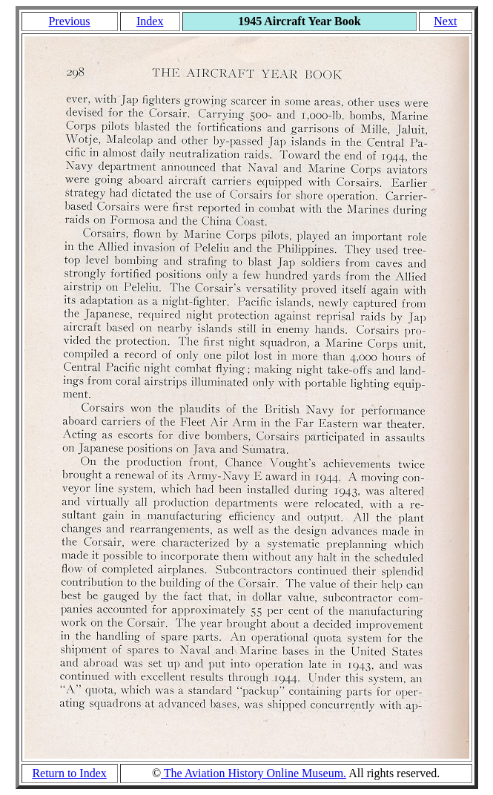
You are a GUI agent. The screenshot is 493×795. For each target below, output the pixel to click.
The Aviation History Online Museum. (253, 773)
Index (149, 21)
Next (445, 21)
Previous (69, 21)
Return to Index (69, 773)
